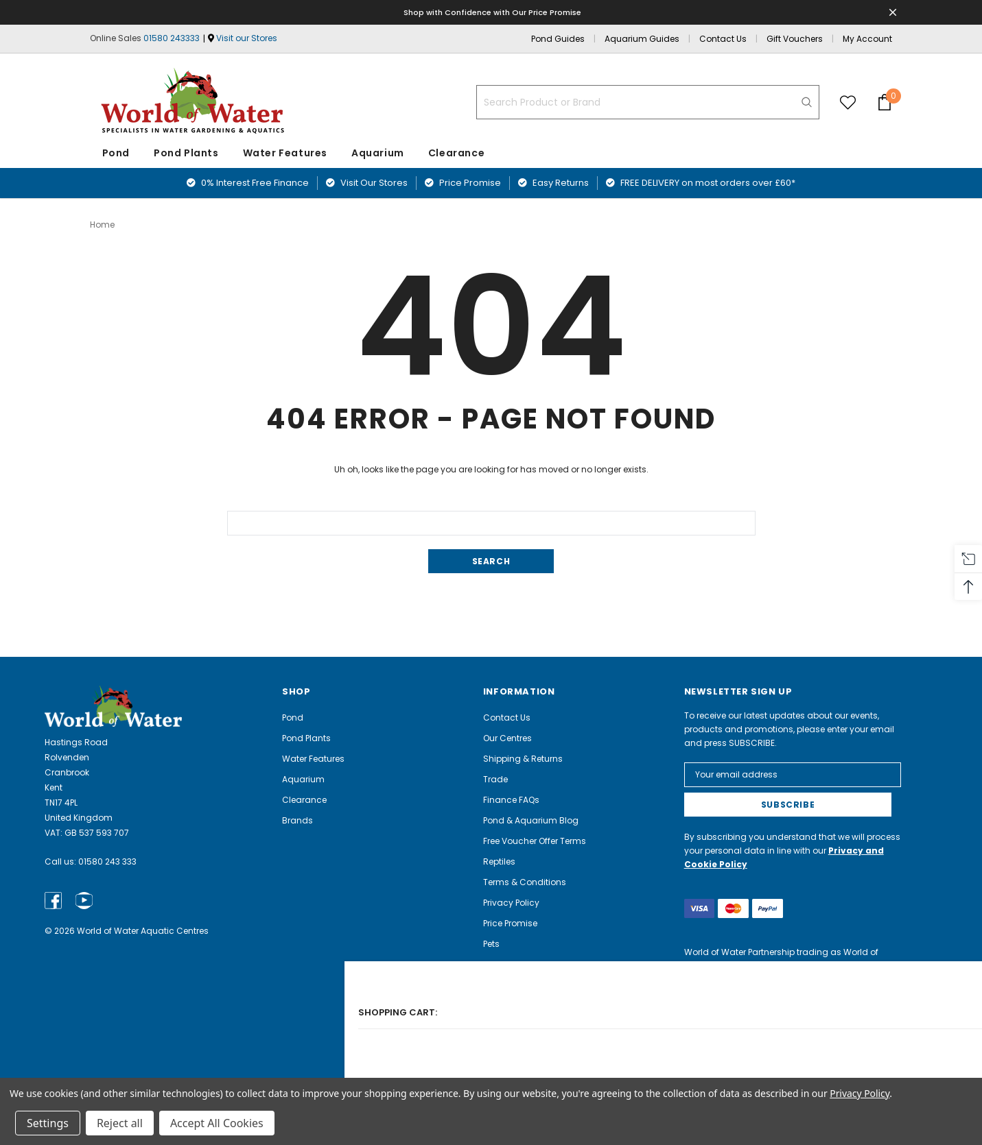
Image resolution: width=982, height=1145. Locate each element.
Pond (116, 153)
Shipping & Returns (523, 758)
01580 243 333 (107, 861)
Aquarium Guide (518, 1005)
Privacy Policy (511, 902)
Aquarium (377, 153)
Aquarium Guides (642, 39)
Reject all (120, 1123)
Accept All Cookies (217, 1123)
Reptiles (499, 861)
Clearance (304, 799)
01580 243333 (171, 38)
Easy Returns (553, 182)
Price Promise (463, 182)
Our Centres (507, 737)
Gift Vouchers (795, 39)
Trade (495, 778)
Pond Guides (558, 39)
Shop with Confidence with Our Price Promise (493, 12)
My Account (867, 39)
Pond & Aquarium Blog (530, 819)
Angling (499, 963)
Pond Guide (507, 984)
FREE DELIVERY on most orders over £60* (700, 182)
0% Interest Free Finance (248, 182)
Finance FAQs (511, 799)
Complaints (508, 1046)
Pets (491, 943)
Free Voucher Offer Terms (534, 840)
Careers (499, 1025)
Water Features (285, 153)
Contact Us (723, 39)
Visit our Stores (246, 38)
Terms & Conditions (524, 881)
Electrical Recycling (524, 1066)
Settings (48, 1123)
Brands (297, 819)
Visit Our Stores (367, 182)
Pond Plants (186, 153)
